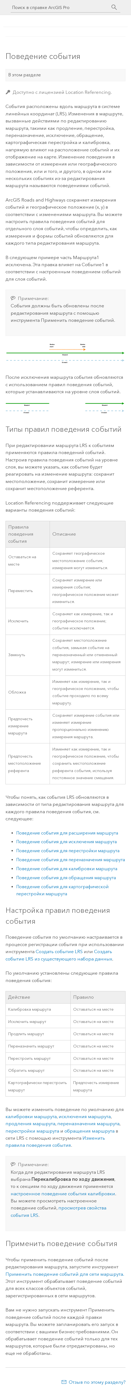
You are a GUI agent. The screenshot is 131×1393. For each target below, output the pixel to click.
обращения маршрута (89, 1131)
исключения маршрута (85, 1116)
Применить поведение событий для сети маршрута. (64, 1274)
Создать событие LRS (59, 951)
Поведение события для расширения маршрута (67, 833)
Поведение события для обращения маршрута (66, 877)
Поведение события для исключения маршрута (66, 841)
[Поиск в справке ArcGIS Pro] (60, 7)
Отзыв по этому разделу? (97, 1382)
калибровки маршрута (31, 1116)
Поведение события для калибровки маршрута (66, 868)
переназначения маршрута (88, 1123)
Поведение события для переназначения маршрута (70, 859)
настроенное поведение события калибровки (63, 1193)
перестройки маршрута (32, 1131)
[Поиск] (114, 7)
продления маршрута (30, 1123)
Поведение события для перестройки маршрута (67, 850)
